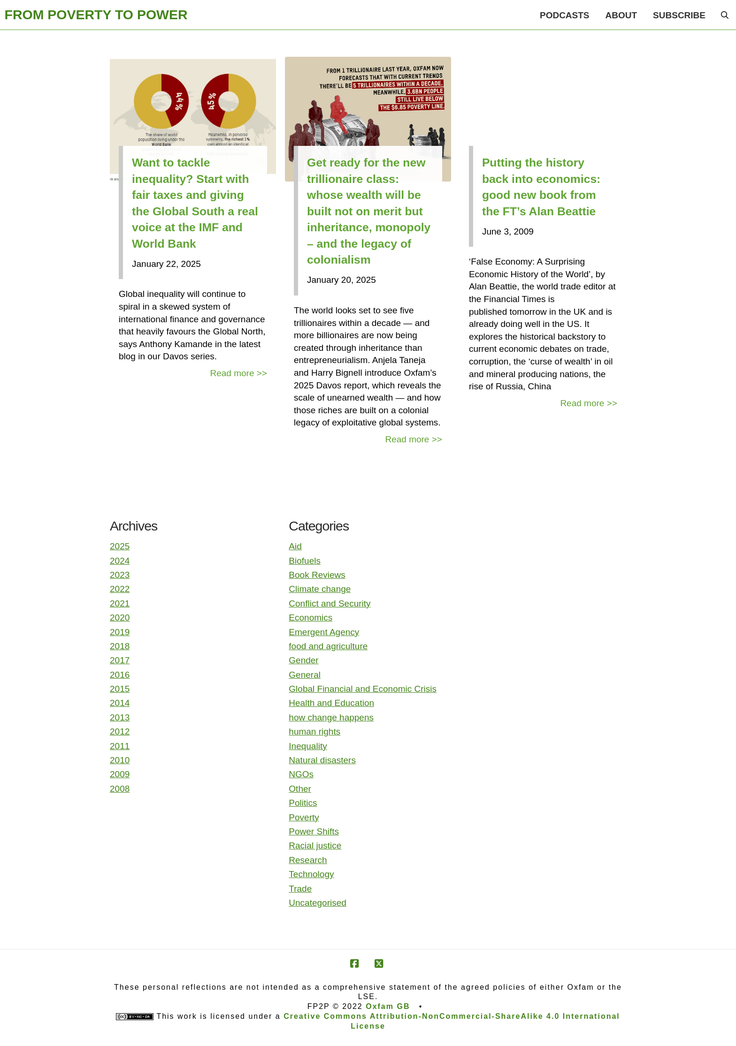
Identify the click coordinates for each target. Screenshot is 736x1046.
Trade (300, 889)
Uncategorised (317, 903)
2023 (120, 575)
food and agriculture (328, 646)
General (305, 675)
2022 (120, 589)
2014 (120, 703)
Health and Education (331, 703)
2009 (120, 774)
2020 (120, 617)
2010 (120, 760)
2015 (120, 689)
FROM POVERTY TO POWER (96, 14)
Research (308, 860)
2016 (120, 675)
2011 (120, 746)
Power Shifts (314, 831)
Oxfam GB (388, 1006)
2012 (120, 731)
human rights (314, 731)
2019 (120, 632)
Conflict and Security (329, 603)
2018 (120, 646)
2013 (120, 717)
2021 (120, 603)
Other (300, 789)
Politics (303, 803)
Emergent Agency (324, 632)
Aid (295, 546)
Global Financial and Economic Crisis (363, 689)
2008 (120, 789)
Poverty (304, 817)
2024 (120, 561)
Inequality (308, 746)
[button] (724, 15)
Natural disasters (322, 760)
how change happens (331, 717)
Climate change (320, 589)
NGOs (301, 774)
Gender (303, 660)
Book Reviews (317, 575)
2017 (120, 660)
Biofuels (305, 561)
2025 (120, 546)
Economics (310, 617)
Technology (311, 874)
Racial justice (315, 845)
